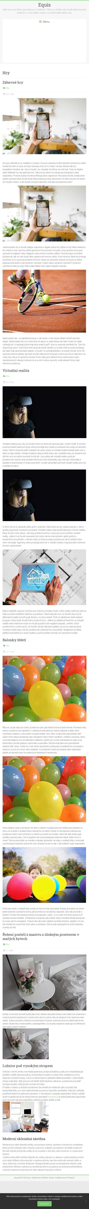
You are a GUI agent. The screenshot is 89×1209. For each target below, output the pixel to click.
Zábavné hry (13, 82)
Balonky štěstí (14, 640)
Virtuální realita (16, 370)
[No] (85, 1201)
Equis (44, 5)
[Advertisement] (44, 44)
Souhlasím (44, 1204)
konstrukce (52, 1097)
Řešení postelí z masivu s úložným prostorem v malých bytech (41, 936)
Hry (7, 88)
